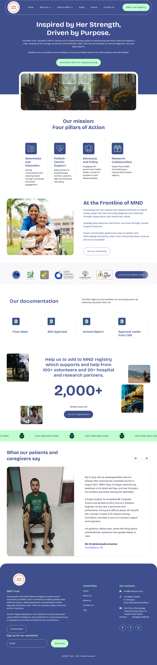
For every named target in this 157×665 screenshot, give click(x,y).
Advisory (87, 610)
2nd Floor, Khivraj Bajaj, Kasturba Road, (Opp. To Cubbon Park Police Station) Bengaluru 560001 (134, 622)
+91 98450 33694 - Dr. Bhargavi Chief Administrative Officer (134, 610)
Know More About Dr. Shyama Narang (78, 62)
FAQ (85, 620)
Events (94, 7)
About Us (87, 606)
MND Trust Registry (136, 7)
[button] (45, 7)
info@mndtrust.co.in (133, 601)
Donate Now (17, 639)
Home (30, 7)
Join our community (97, 261)
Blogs (82, 7)
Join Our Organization (78, 424)
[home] (13, 7)
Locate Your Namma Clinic (131, 275)
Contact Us (109, 7)
